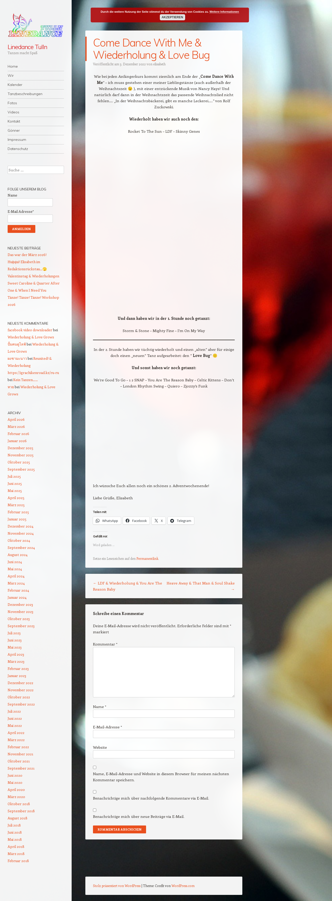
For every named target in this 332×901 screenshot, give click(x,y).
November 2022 (21, 689)
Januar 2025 (17, 519)
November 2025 (21, 455)
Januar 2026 (17, 440)
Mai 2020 (15, 782)
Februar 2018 (18, 860)
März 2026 (16, 426)
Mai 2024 (15, 568)
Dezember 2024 (20, 526)
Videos (13, 112)
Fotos (12, 103)
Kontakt (14, 121)
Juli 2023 (14, 632)
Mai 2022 (15, 725)
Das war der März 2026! (27, 254)
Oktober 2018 (19, 803)
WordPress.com (183, 885)
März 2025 (16, 504)
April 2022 (16, 732)
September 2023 (21, 625)
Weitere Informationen (224, 11)
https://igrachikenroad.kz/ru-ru (33, 372)
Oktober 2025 (19, 462)
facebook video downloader (30, 329)
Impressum (17, 139)
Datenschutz (18, 148)
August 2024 (17, 554)
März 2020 (16, 796)
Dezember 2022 (20, 682)
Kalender (15, 84)
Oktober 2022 (19, 697)
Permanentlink (147, 558)
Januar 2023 (17, 675)
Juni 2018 (15, 832)
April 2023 (16, 654)
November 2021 (20, 754)
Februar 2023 (18, 668)
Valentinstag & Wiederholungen (33, 276)
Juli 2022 (14, 711)
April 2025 (16, 497)
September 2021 (21, 768)
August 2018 (17, 818)
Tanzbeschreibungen (25, 94)
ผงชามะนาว (17, 358)
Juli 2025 (14, 476)
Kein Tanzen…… (25, 379)
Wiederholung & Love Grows (31, 337)
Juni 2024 (15, 561)
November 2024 (21, 533)
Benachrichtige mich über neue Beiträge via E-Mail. (138, 816)
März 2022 (16, 739)
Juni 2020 (15, 775)
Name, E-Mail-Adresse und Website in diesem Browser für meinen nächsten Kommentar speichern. (161, 776)
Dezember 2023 (20, 604)
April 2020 (16, 789)
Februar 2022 (18, 746)
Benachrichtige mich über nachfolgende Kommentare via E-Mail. (151, 798)
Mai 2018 (15, 839)
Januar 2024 (17, 597)
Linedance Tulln (27, 47)
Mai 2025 (15, 490)
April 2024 (16, 576)
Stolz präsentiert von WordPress (116, 885)
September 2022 (21, 704)
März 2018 (16, 853)
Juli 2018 (14, 825)
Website (100, 747)
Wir (11, 75)
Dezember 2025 (20, 447)
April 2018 (16, 846)
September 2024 (21, 547)
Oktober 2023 (19, 618)
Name (99, 706)
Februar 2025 (18, 511)
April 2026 (16, 419)
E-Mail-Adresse (107, 726)
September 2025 (21, 469)
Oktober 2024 (19, 540)
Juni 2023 (15, 640)
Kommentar (105, 644)
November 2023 (20, 611)
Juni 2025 (15, 483)
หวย (11, 386)
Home (13, 66)
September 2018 (21, 810)
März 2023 (16, 661)
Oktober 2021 (19, 761)
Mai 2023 (15, 647)
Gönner (14, 130)
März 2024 (16, 583)
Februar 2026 (18, 433)
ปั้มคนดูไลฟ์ (17, 344)
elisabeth (159, 64)
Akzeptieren (172, 17)
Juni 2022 (15, 718)
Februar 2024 (18, 590)
